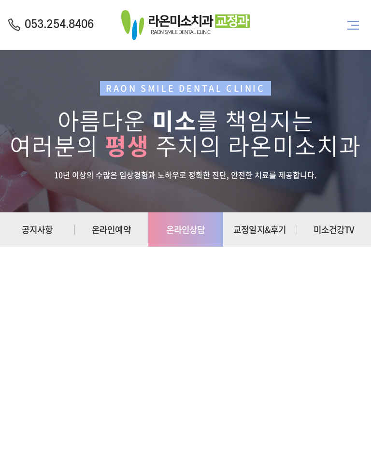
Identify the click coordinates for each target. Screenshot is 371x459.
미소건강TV (334, 229)
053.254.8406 (59, 24)
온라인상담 (185, 229)
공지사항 (37, 229)
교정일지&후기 (259, 229)
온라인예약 (111, 229)
